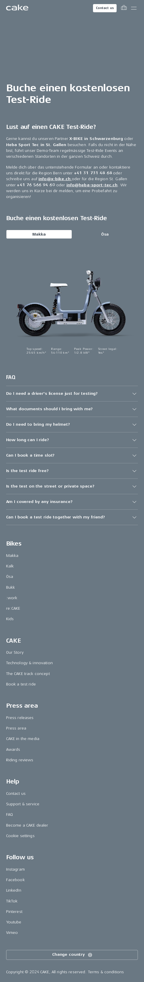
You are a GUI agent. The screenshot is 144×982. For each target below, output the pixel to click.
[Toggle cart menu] (124, 8)
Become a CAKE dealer (27, 825)
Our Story (15, 652)
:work (11, 598)
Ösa (105, 234)
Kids (10, 619)
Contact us (105, 8)
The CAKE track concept (28, 673)
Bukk (10, 587)
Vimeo (12, 932)
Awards (13, 749)
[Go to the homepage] (17, 8)
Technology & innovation (29, 663)
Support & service (22, 804)
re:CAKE (13, 608)
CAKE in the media (22, 739)
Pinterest (14, 911)
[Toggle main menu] (134, 8)
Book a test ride (21, 684)
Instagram (15, 869)
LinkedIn (13, 890)
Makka (38, 234)
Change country (72, 955)
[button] (72, 393)
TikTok (12, 901)
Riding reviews (20, 760)
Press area (16, 728)
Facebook (15, 880)
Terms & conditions (106, 972)
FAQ (9, 814)
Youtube (14, 922)
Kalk (10, 566)
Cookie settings (20, 836)
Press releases (20, 718)
